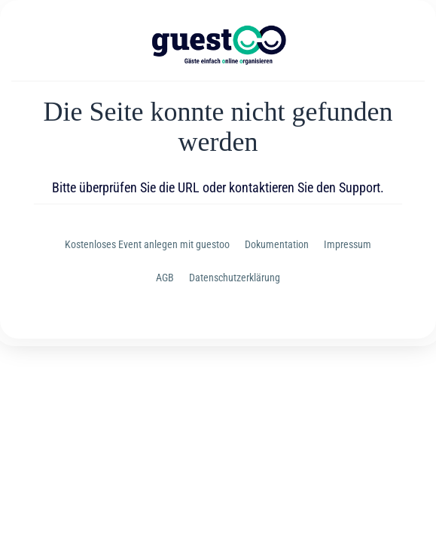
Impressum (347, 244)
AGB (165, 278)
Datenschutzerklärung (234, 278)
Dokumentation (277, 244)
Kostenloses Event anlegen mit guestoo (147, 244)
